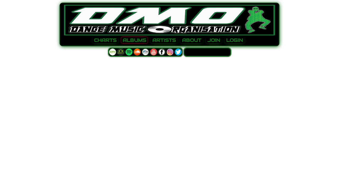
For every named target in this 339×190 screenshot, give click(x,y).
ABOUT (191, 40)
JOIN (213, 40)
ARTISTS (164, 40)
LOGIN (234, 40)
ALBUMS (134, 40)
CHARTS (105, 40)
